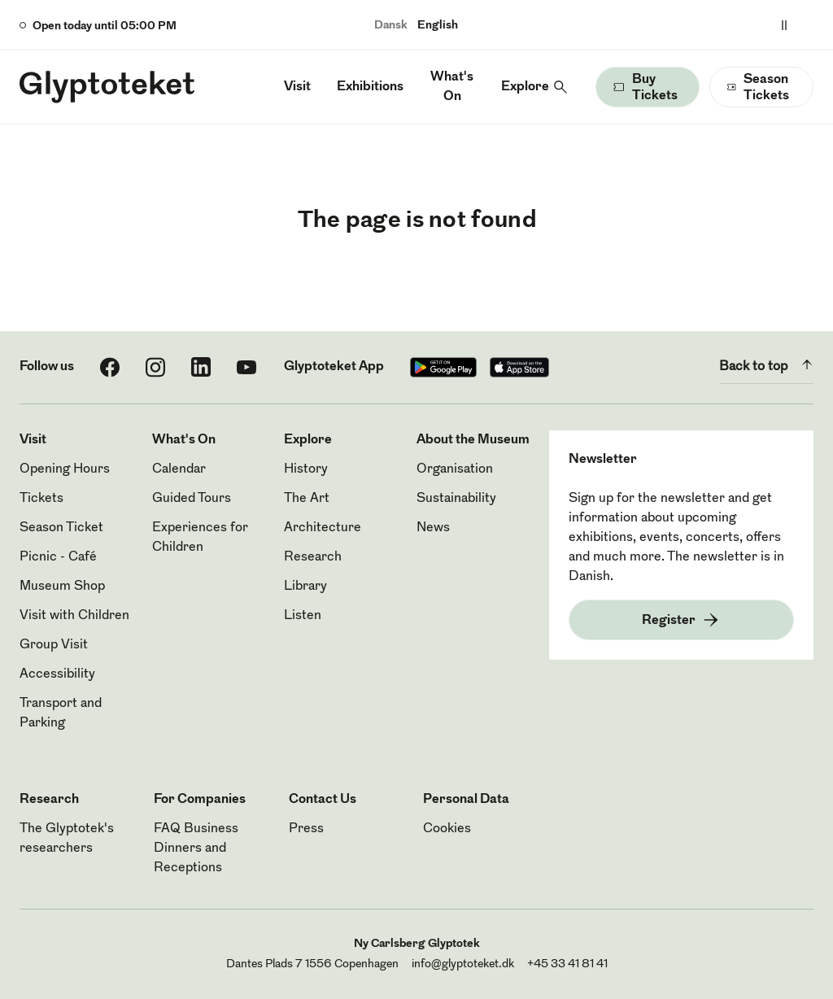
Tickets (41, 498)
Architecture (322, 527)
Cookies (447, 828)
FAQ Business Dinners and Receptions (196, 848)
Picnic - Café (58, 557)
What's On (451, 87)
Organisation (454, 469)
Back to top (766, 364)
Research (313, 557)
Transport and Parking (61, 713)
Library (305, 586)
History (306, 469)
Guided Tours (191, 498)
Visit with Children (74, 615)
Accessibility (57, 674)
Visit (297, 87)
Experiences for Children (200, 537)
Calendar (179, 469)
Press (306, 828)
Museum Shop (62, 586)
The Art (306, 498)
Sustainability (456, 498)
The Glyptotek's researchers (67, 838)
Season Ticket (61, 527)
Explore (525, 87)
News (433, 527)
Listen (302, 615)
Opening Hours (65, 469)
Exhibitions (370, 87)
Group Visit (54, 645)
